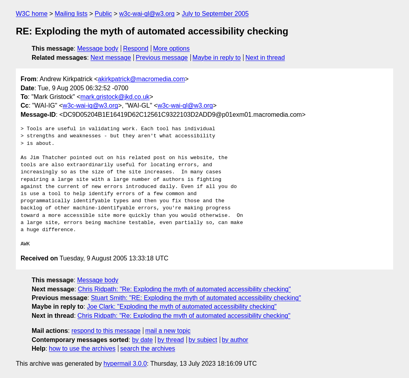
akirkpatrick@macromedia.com (141, 79)
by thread (171, 339)
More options (171, 48)
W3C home (32, 13)
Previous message (162, 57)
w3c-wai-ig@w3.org (90, 105)
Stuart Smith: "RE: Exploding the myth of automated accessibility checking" (196, 297)
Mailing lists (71, 13)
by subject (202, 339)
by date (142, 339)
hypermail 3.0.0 (124, 363)
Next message (111, 57)
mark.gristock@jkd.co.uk (115, 96)
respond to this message (105, 330)
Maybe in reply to (216, 57)
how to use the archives (82, 348)
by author (235, 339)
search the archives (147, 348)
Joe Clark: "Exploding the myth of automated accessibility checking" (182, 306)
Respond (135, 48)
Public (103, 13)
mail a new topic (168, 330)
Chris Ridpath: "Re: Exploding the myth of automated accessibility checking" (184, 289)
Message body (97, 48)
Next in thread (265, 57)
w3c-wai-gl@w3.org (147, 13)
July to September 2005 (215, 13)
